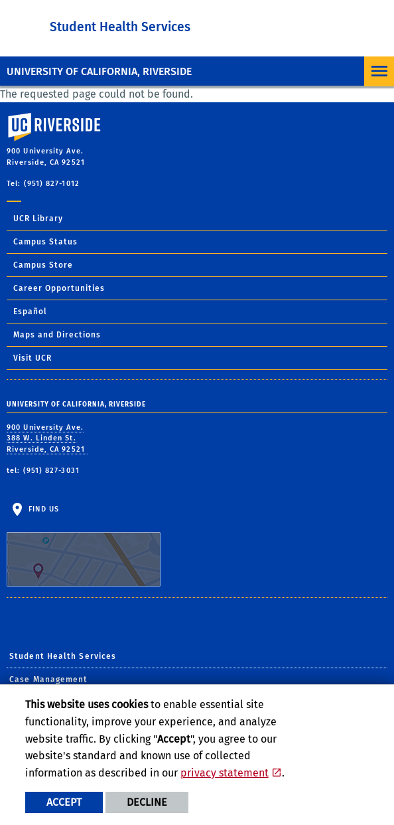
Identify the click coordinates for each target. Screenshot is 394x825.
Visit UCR (32, 358)
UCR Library (38, 218)
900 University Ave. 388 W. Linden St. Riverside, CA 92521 (47, 438)
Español (30, 311)
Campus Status (45, 241)
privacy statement (224, 773)
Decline (147, 802)
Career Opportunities (59, 288)
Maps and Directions (57, 334)
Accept (64, 802)
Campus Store (43, 265)
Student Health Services (120, 27)
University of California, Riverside (99, 71)
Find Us (84, 546)
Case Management (48, 679)
